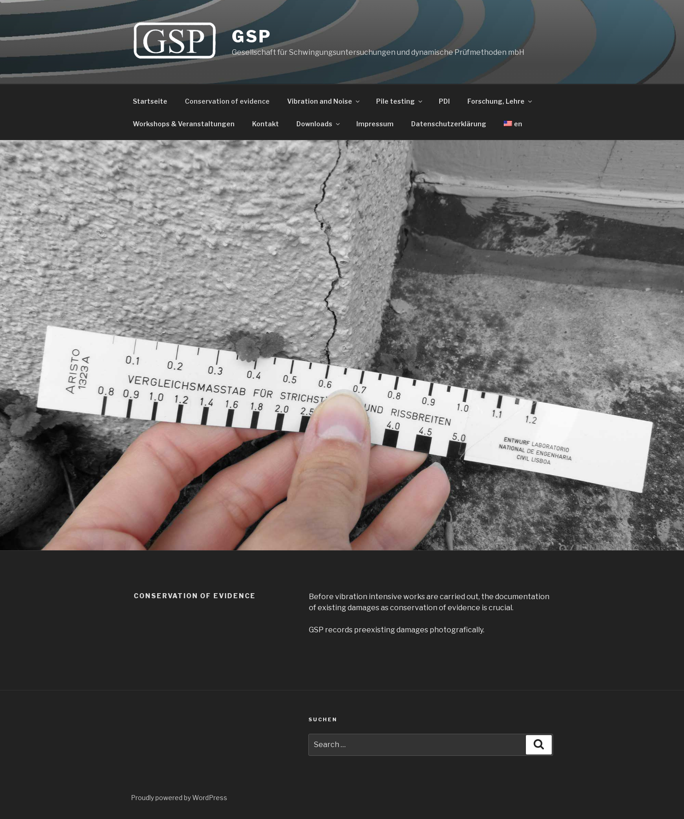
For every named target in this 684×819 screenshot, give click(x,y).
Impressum (375, 124)
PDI (444, 101)
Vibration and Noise (324, 101)
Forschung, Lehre (500, 101)
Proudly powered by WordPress (179, 797)
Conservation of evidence (227, 101)
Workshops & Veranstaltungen (184, 124)
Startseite (150, 101)
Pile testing (400, 101)
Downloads (318, 124)
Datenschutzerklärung (448, 124)
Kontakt (265, 124)
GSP (251, 36)
